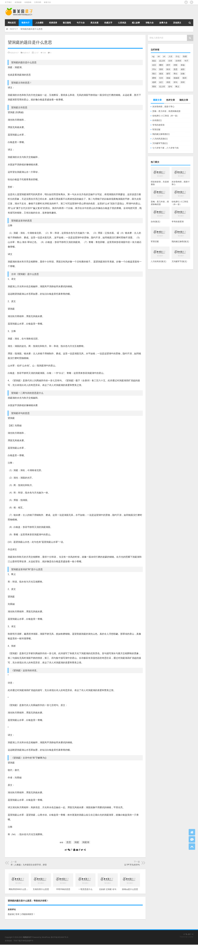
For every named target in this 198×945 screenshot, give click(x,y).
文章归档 (37, 2)
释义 (177, 86)
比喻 (183, 74)
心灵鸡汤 (122, 23)
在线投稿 (27, 2)
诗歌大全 (150, 23)
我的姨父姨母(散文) (161, 134)
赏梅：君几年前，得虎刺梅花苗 (166, 111)
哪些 (161, 65)
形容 (161, 69)
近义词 (162, 86)
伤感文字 (108, 23)
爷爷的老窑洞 (158, 125)
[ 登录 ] (17, 914)
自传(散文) (157, 120)
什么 (177, 56)
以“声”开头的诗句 (132, 865)
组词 (184, 78)
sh (159, 56)
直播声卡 (29, 941)
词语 (168, 82)
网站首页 (12, 23)
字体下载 (16, 941)
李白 (175, 74)
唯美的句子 (14, 53)
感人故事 (136, 23)
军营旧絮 (156, 129)
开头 (154, 69)
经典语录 (53, 23)
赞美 (154, 86)
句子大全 (81, 23)
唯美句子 (26, 23)
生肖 (161, 78)
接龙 (161, 74)
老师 (154, 82)
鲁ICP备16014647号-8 (59, 937)
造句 (170, 86)
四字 (168, 65)
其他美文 (177, 23)
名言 (154, 65)
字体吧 (23, 941)
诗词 (183, 82)
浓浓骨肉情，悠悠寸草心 (163, 106)
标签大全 (47, 2)
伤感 (185, 56)
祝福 (168, 78)
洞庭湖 (85, 842)
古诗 (170, 61)
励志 (154, 61)
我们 (154, 74)
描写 (168, 74)
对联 (175, 65)
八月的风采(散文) (160, 139)
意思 (68, 842)
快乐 (168, 69)
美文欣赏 (94, 23)
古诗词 (178, 61)
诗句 (175, 82)
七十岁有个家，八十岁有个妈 (165, 148)
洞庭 (76, 842)
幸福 (183, 65)
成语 (183, 69)
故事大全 (163, 23)
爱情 (154, 78)
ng (153, 56)
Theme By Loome (186, 937)
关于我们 (8, 2)
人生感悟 (39, 23)
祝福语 (176, 78)
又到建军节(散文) (160, 143)
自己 (161, 82)
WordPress (46, 937)
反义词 (162, 61)
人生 (170, 56)
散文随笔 (67, 23)
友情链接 (18, 2)
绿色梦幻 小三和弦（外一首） (165, 116)
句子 (186, 61)
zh (164, 56)
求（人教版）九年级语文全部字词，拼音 (29, 865)
